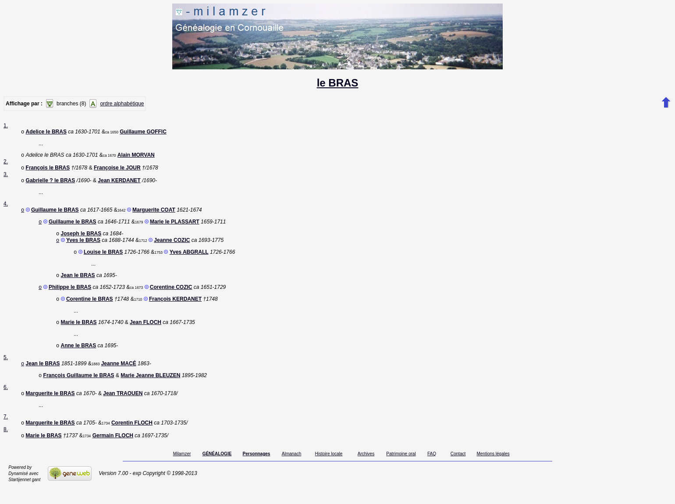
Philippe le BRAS (70, 297)
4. (6, 207)
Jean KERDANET (119, 184)
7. (6, 431)
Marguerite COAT (153, 214)
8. (6, 445)
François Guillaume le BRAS (78, 389)
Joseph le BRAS (81, 240)
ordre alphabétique (122, 104)
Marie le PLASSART (174, 227)
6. (6, 401)
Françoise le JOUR (117, 170)
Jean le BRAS (78, 284)
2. (6, 163)
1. (6, 125)
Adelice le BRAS (46, 133)
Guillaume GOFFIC (143, 133)
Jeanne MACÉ (118, 377)
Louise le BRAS (103, 260)
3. (6, 177)
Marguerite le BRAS (50, 408)
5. (6, 370)
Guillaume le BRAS (55, 214)
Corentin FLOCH (132, 439)
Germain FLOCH (112, 452)
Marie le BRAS (79, 334)
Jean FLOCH (145, 334)
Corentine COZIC (171, 297)
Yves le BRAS (83, 247)
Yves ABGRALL (189, 260)
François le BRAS (48, 170)
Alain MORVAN (136, 157)
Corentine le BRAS (89, 309)
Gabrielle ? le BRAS (50, 184)
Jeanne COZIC (172, 247)
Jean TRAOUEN (122, 408)
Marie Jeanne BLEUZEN (150, 389)
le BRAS (338, 83)
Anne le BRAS (78, 358)
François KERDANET (175, 309)
